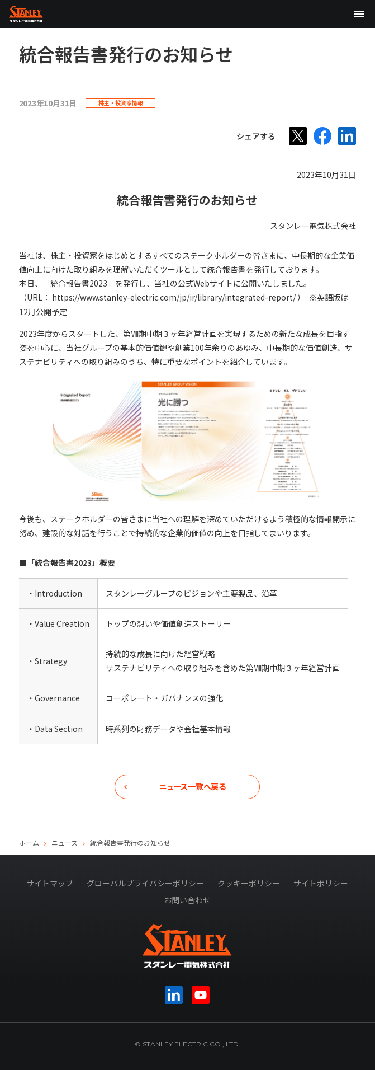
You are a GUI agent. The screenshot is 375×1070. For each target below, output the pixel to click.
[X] (298, 136)
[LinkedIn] (347, 136)
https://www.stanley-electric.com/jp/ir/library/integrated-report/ (174, 297)
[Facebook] (322, 136)
